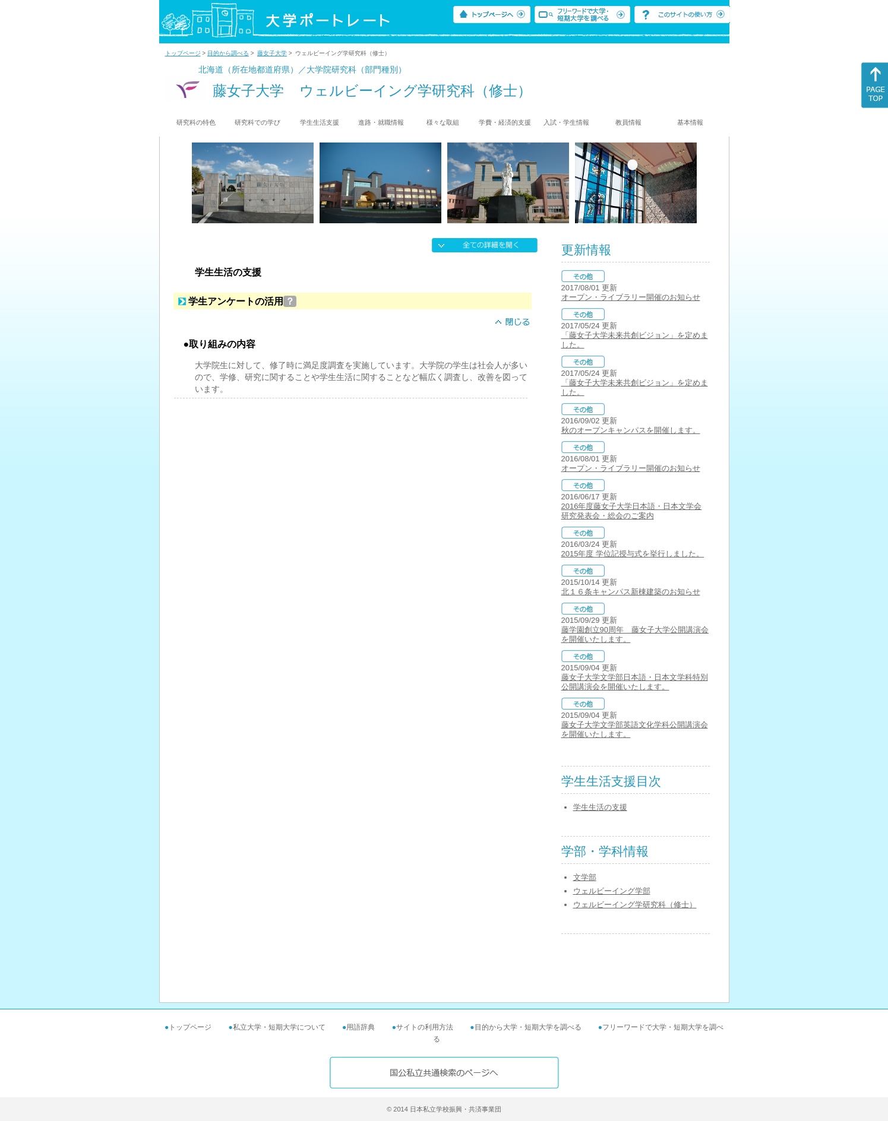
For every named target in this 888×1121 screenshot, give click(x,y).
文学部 (584, 877)
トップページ (183, 53)
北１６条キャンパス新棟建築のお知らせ (630, 591)
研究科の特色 (196, 122)
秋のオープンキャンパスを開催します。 (630, 430)
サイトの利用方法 (424, 1027)
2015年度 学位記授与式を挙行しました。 (632, 553)
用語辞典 (360, 1027)
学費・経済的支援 (505, 122)
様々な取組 (442, 122)
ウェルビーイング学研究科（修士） (635, 904)
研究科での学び (257, 122)
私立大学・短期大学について (279, 1027)
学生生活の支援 (600, 807)
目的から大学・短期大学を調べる (528, 1027)
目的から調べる (228, 53)
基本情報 (690, 122)
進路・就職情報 (381, 122)
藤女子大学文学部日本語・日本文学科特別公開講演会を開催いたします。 (634, 682)
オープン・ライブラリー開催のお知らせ (630, 297)
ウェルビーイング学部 (611, 890)
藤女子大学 (272, 53)
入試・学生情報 (566, 122)
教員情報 (628, 122)
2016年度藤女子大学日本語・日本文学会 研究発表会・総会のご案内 (631, 511)
